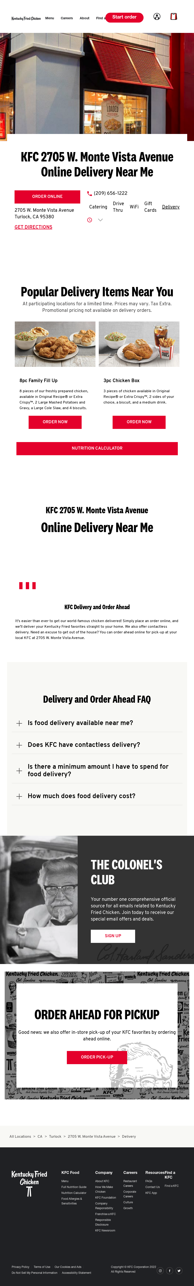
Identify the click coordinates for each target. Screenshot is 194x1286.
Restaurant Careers (130, 1184)
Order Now (55, 422)
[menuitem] (49, 18)
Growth (128, 1208)
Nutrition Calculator (97, 448)
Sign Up (113, 936)
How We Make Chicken (104, 1189)
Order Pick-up (97, 1057)
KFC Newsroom (105, 1230)
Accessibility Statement (76, 1273)
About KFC (102, 1181)
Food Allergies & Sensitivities (71, 1201)
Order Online (47, 197)
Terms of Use (42, 1267)
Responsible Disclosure (103, 1222)
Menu (64, 1181)
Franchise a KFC (105, 1214)
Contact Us (152, 1187)
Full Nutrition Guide (73, 1187)
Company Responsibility (104, 1206)
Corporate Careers (129, 1194)
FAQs (148, 1181)
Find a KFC (172, 1186)
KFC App (151, 1193)
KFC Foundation (105, 1197)
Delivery (171, 207)
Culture (128, 1202)
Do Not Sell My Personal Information (34, 1273)
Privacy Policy (20, 1267)
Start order (124, 17)
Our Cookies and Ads (68, 1267)
